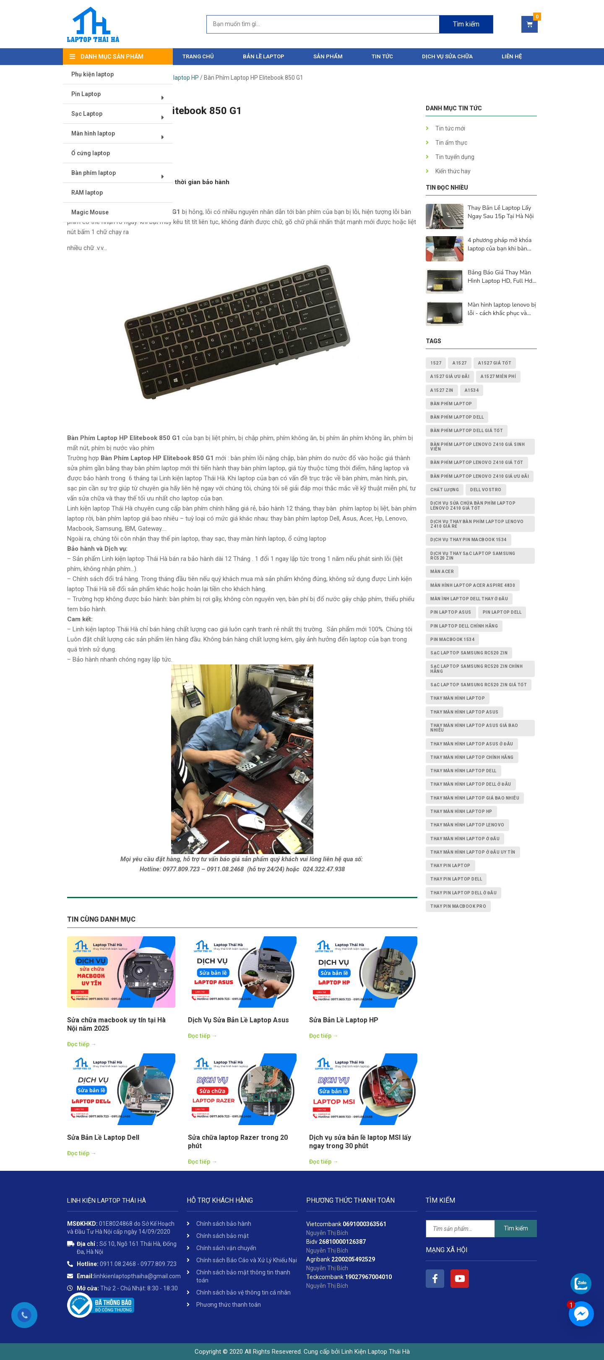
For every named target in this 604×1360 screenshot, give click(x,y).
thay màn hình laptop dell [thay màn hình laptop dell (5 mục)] (463, 771)
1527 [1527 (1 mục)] (435, 363)
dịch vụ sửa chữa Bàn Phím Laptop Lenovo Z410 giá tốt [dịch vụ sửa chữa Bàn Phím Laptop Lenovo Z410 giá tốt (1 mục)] (472, 505)
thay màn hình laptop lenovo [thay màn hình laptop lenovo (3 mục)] (467, 825)
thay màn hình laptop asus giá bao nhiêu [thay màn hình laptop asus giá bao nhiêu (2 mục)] (474, 727)
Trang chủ (198, 56)
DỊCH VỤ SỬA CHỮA (447, 56)
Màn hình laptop (120, 136)
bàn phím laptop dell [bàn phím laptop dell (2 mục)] (457, 417)
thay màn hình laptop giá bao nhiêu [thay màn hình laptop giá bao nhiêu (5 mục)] (474, 798)
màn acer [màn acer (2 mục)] (442, 571)
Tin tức (382, 56)
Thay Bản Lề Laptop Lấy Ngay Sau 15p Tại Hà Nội (501, 212)
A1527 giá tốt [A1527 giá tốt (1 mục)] (495, 363)
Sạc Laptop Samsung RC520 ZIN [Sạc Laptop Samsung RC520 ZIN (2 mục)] (469, 653)
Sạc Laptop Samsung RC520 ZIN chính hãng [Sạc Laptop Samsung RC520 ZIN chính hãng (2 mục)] (476, 668)
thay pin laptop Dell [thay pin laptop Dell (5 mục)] (456, 879)
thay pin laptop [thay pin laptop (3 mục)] (450, 865)
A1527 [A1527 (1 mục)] (460, 363)
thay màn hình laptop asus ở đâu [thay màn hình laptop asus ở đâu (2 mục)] (471, 744)
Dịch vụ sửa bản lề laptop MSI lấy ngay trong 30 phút (360, 1141)
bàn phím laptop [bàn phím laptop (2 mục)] (451, 403)
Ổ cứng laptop (91, 153)
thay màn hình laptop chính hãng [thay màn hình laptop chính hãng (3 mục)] (472, 757)
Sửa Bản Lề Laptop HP (343, 1020)
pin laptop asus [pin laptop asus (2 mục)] (450, 612)
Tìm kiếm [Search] (466, 24)
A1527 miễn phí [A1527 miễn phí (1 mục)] (498, 376)
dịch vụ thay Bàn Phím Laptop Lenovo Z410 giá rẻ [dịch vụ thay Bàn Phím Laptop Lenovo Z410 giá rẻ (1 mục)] (477, 524)
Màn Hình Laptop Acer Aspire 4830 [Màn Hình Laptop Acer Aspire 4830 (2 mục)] (472, 585)
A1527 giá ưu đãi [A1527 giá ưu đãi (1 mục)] (449, 376)
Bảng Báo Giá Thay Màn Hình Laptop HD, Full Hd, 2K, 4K (501, 276)
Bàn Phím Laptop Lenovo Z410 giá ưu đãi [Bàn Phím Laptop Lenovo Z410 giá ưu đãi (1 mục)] (479, 476)
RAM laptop (87, 193)
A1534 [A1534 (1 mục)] (472, 390)
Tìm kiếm (516, 1228)
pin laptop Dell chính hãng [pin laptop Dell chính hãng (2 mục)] (464, 626)
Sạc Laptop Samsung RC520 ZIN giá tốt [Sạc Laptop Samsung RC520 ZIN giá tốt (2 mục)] (478, 685)
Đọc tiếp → (81, 1044)
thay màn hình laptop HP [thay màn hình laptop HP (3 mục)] (461, 811)
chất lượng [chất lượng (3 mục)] (444, 489)
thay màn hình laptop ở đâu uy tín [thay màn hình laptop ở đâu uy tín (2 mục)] (472, 852)
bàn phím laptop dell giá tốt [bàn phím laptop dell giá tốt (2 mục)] (466, 430)
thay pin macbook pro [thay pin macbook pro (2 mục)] (458, 906)
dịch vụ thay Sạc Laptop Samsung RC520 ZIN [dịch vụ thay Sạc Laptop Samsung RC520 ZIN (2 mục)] (472, 555)
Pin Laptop (120, 97)
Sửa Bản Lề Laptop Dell (103, 1137)
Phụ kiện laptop (93, 74)
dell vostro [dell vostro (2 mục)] (486, 489)
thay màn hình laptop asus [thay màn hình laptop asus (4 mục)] (464, 712)
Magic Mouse (90, 212)
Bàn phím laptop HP (173, 77)
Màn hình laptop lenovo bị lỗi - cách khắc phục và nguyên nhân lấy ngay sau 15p (502, 309)
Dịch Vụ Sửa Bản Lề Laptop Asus (238, 1020)
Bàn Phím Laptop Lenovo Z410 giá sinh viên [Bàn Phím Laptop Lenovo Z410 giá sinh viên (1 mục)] (477, 446)
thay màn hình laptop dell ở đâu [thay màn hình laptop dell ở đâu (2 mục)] (470, 784)
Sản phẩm (328, 56)
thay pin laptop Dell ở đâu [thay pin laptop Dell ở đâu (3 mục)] (463, 893)
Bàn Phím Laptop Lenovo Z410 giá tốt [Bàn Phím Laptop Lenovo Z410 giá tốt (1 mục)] (476, 462)
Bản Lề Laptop (263, 56)
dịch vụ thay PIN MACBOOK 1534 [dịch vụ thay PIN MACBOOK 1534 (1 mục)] (468, 539)
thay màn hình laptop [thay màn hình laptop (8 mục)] (457, 698)
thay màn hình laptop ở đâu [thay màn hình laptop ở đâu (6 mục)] (465, 838)
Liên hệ (512, 56)
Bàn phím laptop (120, 176)
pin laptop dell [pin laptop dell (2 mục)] (502, 612)
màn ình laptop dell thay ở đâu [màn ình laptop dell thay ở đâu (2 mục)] (469, 599)
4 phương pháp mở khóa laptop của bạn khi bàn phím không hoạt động (499, 244)
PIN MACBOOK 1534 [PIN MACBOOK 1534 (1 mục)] (452, 639)
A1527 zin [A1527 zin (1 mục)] (441, 390)
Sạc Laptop (120, 117)
